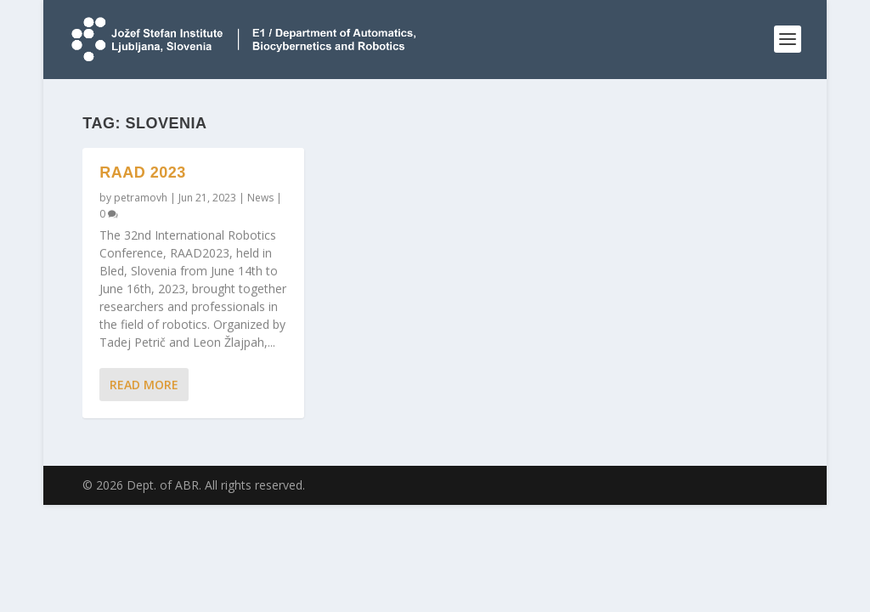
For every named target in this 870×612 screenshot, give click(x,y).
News (260, 197)
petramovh (140, 197)
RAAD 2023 (142, 172)
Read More (144, 385)
